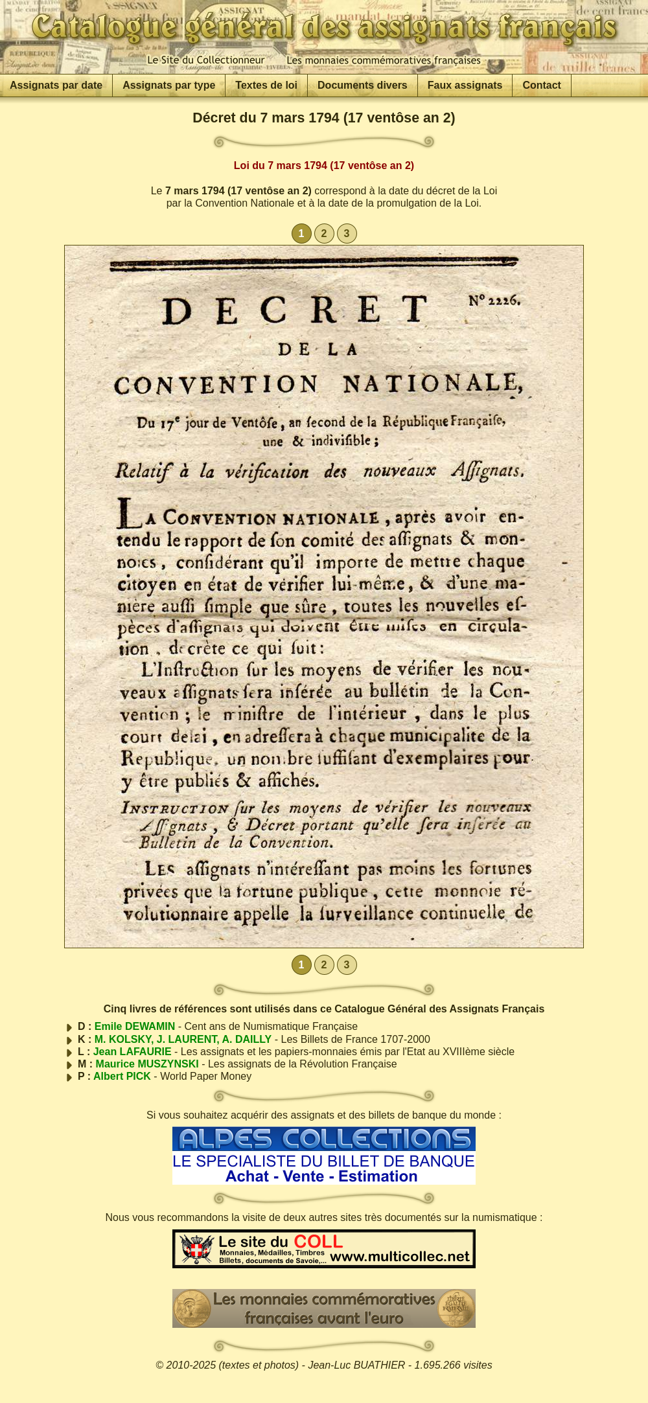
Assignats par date (56, 85)
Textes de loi (266, 85)
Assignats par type (168, 85)
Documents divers (363, 85)
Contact (541, 85)
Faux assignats (465, 85)
